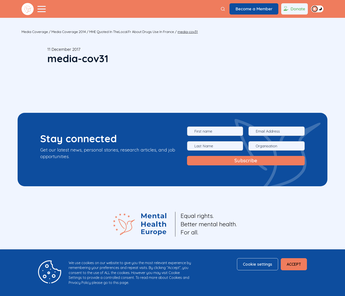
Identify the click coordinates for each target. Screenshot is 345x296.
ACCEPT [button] (294, 264)
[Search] (223, 8)
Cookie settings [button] (257, 264)
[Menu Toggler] (41, 9)
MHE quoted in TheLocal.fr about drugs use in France (131, 31)
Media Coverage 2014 (68, 31)
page (124, 282)
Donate (294, 9)
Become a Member (254, 8)
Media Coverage (35, 31)
